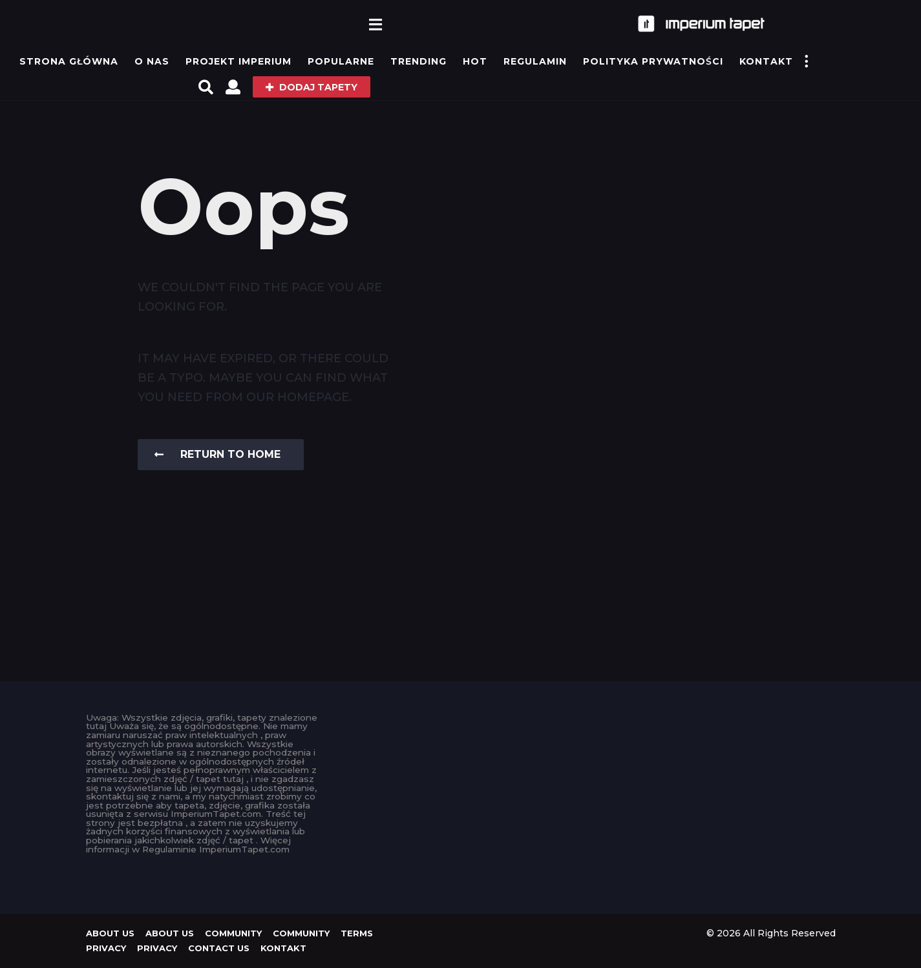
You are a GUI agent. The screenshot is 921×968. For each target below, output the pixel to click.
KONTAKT (766, 61)
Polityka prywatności (653, 61)
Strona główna (68, 61)
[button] (375, 24)
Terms (357, 933)
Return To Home (217, 454)
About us (110, 933)
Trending (418, 61)
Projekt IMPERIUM (238, 61)
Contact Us (218, 948)
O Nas (151, 61)
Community (233, 933)
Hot (475, 61)
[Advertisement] (460, 804)
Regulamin (535, 61)
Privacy (106, 948)
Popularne (341, 61)
